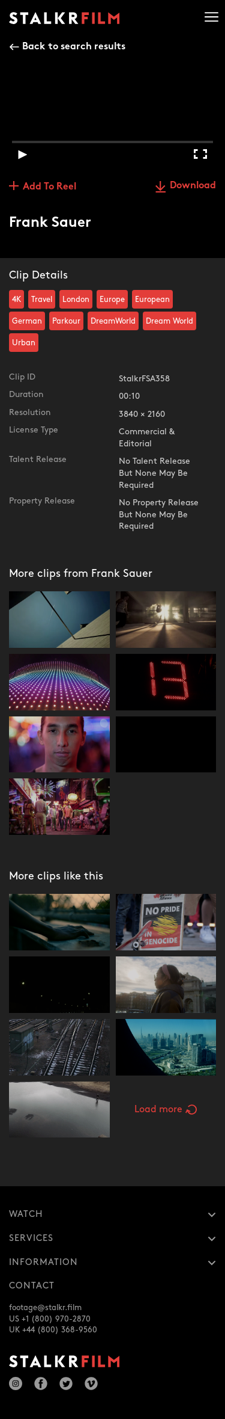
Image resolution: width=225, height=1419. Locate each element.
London (75, 299)
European (152, 299)
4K (16, 299)
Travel (41, 299)
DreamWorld (113, 321)
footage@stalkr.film (45, 1307)
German (27, 321)
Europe (112, 299)
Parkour (66, 321)
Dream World (169, 321)
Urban (23, 342)
